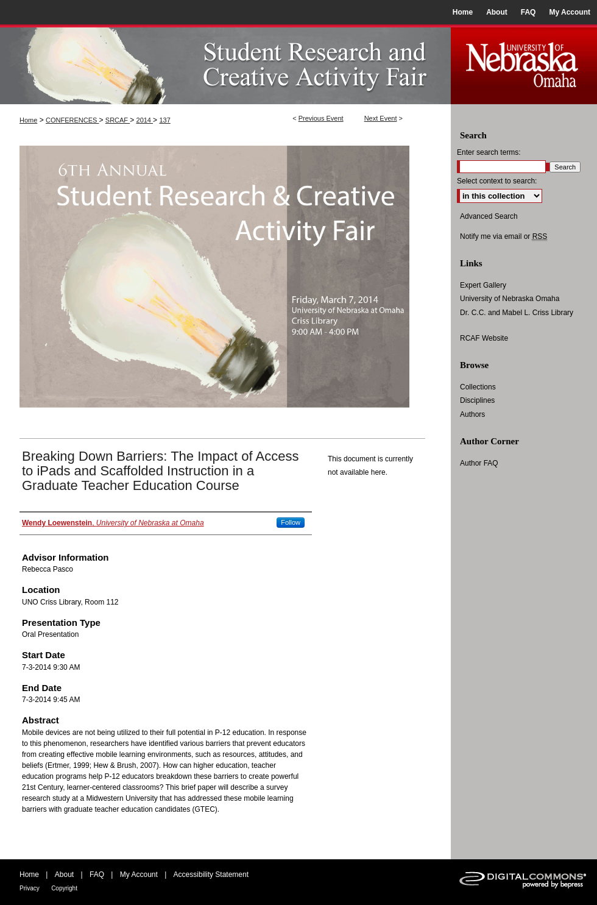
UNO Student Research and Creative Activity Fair (225, 64)
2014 (145, 120)
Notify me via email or (503, 236)
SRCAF (117, 120)
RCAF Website (484, 338)
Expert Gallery (483, 285)
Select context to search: (497, 181)
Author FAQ (479, 463)
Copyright (64, 888)
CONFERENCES (72, 120)
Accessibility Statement (211, 874)
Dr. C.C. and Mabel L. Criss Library (516, 312)
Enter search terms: (489, 152)
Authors (472, 414)
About (64, 874)
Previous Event (321, 118)
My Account (139, 874)
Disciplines (477, 400)
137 (164, 120)
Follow (290, 522)
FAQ (97, 874)
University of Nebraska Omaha (509, 298)
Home (28, 120)
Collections (478, 387)
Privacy (29, 888)
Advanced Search (489, 216)
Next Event (380, 118)
